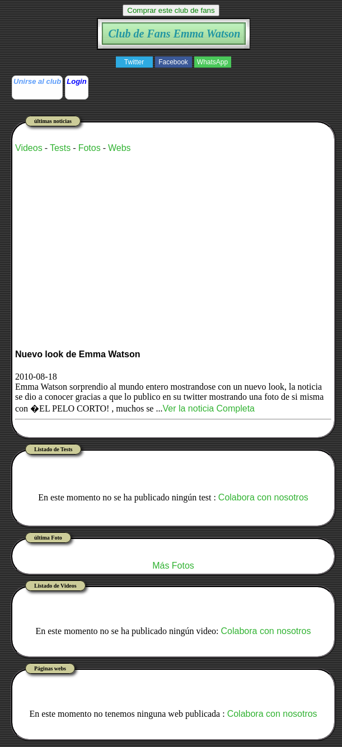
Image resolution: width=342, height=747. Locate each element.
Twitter (134, 62)
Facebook (173, 62)
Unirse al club (37, 81)
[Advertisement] (146, 240)
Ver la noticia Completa (208, 408)
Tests (60, 148)
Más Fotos (173, 565)
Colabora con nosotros (263, 497)
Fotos (89, 148)
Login (76, 81)
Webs (119, 148)
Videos (29, 148)
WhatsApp (212, 62)
